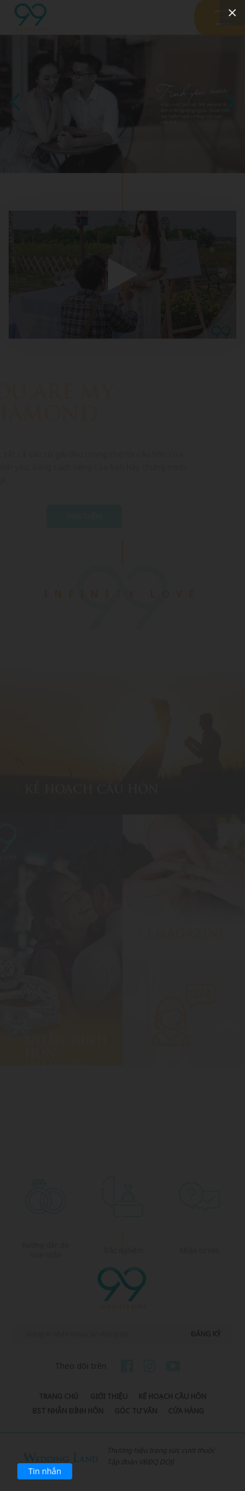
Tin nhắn (44, 1471)
